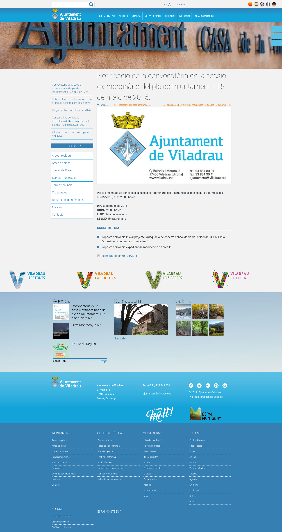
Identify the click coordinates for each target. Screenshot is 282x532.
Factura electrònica (107, 457)
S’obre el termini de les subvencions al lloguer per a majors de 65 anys (72, 101)
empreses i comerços (62, 516)
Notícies (57, 207)
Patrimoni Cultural (197, 468)
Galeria (192, 501)
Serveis (147, 462)
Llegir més (59, 360)
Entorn (192, 462)
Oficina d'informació (198, 440)
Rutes (192, 451)
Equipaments (150, 490)
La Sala (120, 338)
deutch (274, 4)
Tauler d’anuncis (105, 462)
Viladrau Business (60, 521)
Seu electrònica (105, 440)
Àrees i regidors (62, 155)
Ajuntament (107, 16)
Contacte (57, 214)
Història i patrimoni (153, 440)
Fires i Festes (150, 451)
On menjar (194, 485)
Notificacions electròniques (111, 468)
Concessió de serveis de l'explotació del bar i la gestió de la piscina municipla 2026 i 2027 (71, 121)
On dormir (194, 490)
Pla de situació (150, 479)
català (250, 4)
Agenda (147, 485)
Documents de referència (68, 200)
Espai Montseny (204, 16)
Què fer (192, 496)
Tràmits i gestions (106, 451)
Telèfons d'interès (152, 446)
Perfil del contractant (107, 473)
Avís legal (194, 396)
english (262, 4)
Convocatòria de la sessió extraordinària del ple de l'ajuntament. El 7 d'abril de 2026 (70, 88)
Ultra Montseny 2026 (86, 325)
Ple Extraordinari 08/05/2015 (119, 255)
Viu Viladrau (153, 16)
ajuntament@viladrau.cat (157, 393)
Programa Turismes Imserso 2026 (71, 110)
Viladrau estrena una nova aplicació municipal (72, 134)
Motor (146, 496)
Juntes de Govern (63, 170)
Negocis (184, 16)
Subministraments (152, 468)
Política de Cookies (212, 396)
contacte (180, 4)
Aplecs (192, 457)
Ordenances (59, 192)
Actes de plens (61, 163)
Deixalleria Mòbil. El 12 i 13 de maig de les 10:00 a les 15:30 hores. (194, 105)
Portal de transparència (109, 446)
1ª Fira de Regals (84, 344)
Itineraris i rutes (151, 457)
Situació (193, 473)
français (268, 4)
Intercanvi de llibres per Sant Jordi (135, 105)
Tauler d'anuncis (62, 185)
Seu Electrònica (130, 16)
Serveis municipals (64, 177)
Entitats (147, 473)
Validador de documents (109, 479)
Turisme (170, 16)
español (256, 4)
